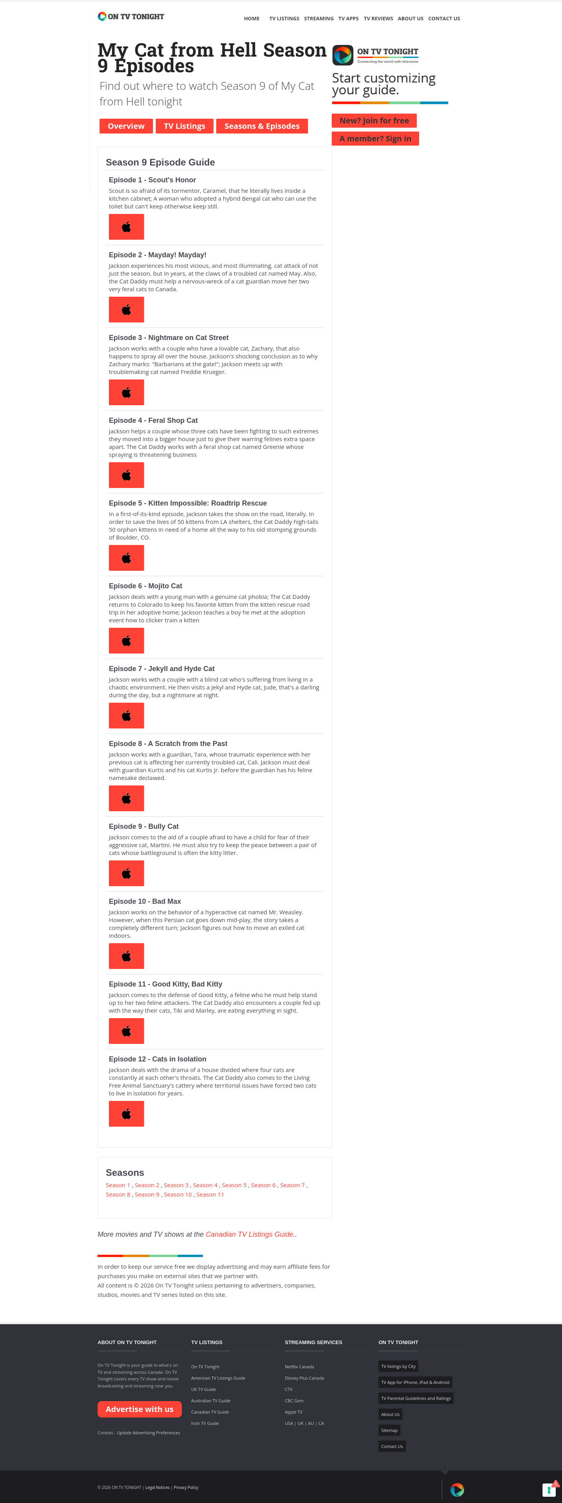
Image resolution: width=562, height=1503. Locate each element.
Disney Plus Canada (304, 1378)
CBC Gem (294, 1400)
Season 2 (147, 1185)
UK (301, 1423)
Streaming (319, 18)
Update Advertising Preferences (148, 1432)
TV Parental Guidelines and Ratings (416, 1398)
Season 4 (205, 1185)
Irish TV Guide (205, 1423)
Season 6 (263, 1185)
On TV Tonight (205, 1366)
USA (289, 1423)
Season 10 (178, 1194)
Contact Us (444, 18)
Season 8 (118, 1194)
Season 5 (234, 1185)
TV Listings (284, 18)
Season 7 (292, 1185)
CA (321, 1423)
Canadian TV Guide (210, 1412)
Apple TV (293, 1412)
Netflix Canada (299, 1366)
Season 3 (176, 1185)
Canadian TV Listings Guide (249, 1234)
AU (311, 1423)
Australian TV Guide (211, 1400)
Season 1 (118, 1185)
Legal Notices (158, 1487)
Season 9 (147, 1194)
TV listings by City (398, 1366)
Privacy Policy (186, 1487)
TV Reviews (378, 18)
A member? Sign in (375, 138)
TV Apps (348, 18)
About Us (410, 18)
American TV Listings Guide (218, 1378)
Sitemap (389, 1430)
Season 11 (210, 1194)
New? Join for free (374, 120)
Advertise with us (140, 1409)
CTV (289, 1389)
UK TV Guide (203, 1389)
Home (252, 18)
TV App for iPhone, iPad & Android (415, 1382)
